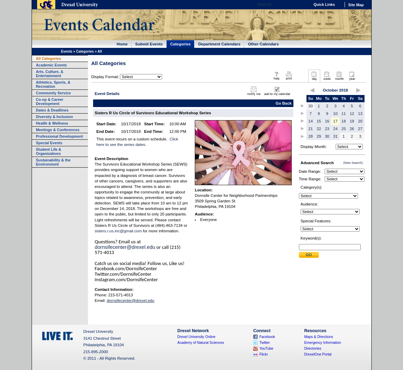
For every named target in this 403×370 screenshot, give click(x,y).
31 (335, 136)
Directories (312, 348)
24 (335, 129)
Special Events (49, 143)
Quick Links (324, 4)
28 (311, 136)
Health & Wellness (52, 123)
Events (66, 51)
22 (319, 129)
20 (360, 121)
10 (335, 114)
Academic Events (51, 65)
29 (319, 136)
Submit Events (149, 44)
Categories (180, 44)
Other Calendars (263, 44)
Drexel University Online (196, 337)
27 (360, 129)
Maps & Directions (318, 337)
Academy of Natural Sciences (200, 343)
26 (352, 129)
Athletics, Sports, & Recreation (53, 84)
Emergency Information (322, 343)
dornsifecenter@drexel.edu (125, 247)
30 (311, 106)
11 (344, 114)
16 (327, 121)
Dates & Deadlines (52, 110)
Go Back (284, 103)
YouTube (266, 348)
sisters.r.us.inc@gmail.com (118, 231)
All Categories (48, 58)
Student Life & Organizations (48, 151)
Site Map (356, 5)
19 (352, 121)
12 (352, 114)
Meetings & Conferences (58, 130)
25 (344, 129)
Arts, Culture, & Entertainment (50, 74)
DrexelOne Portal (317, 354)
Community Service (53, 93)
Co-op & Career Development (50, 101)
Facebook (267, 337)
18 (344, 121)
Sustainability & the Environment (53, 162)
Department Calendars (219, 44)
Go (303, 4)
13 (360, 114)
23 (327, 129)
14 (311, 121)
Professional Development (59, 136)
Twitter (264, 343)
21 (311, 129)
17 (335, 121)
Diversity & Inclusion (54, 117)
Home (122, 44)
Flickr (263, 354)
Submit (309, 255)
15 (319, 121)
